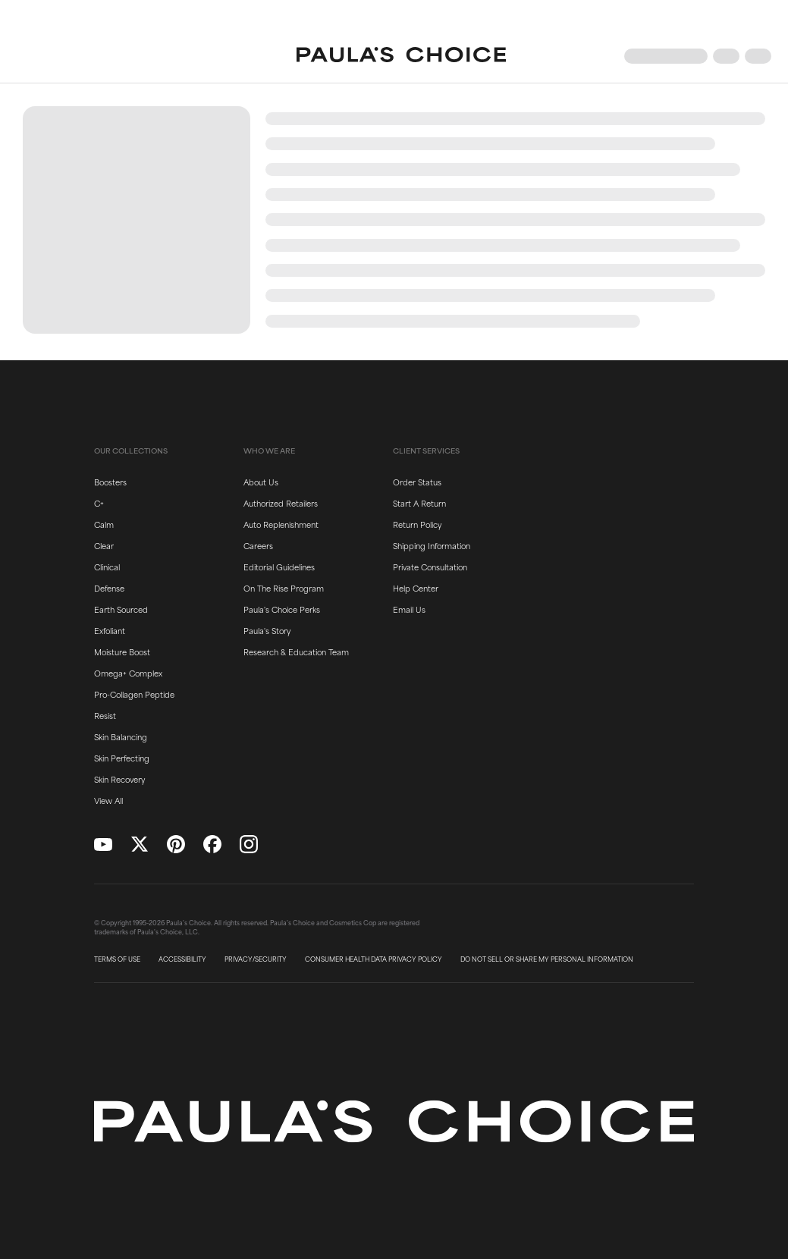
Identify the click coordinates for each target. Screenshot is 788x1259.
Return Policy (417, 524)
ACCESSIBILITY (182, 959)
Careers (258, 545)
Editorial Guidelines (279, 566)
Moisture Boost (122, 651)
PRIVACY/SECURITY (255, 959)
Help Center (415, 588)
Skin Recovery (119, 779)
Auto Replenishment (281, 524)
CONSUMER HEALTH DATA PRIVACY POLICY (373, 959)
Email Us (409, 609)
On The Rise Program (283, 588)
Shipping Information (431, 545)
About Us (260, 482)
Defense (109, 588)
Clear (104, 545)
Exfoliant (109, 630)
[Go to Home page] (401, 56)
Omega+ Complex (128, 673)
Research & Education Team (296, 651)
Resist (105, 715)
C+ (99, 503)
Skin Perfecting (121, 758)
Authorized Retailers (280, 503)
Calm (104, 524)
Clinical (107, 566)
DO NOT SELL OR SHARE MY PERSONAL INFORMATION (546, 959)
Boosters (110, 482)
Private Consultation (430, 566)
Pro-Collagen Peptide (134, 694)
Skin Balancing (120, 736)
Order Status (417, 482)
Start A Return (419, 503)
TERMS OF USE (117, 959)
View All (108, 800)
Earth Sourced (121, 609)
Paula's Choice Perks (281, 609)
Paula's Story (266, 630)
